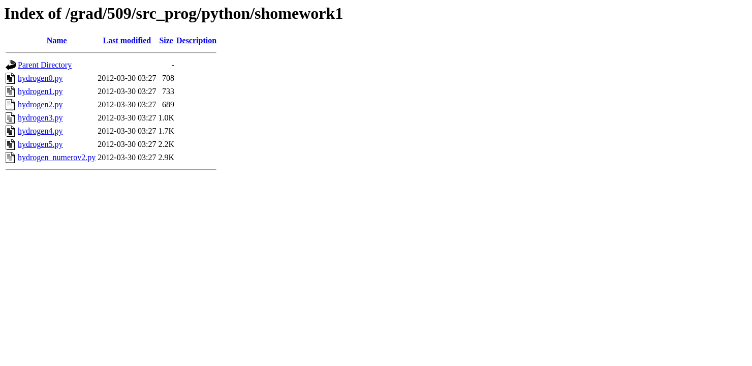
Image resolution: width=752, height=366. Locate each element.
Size (166, 40)
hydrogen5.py (40, 144)
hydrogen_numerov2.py (57, 157)
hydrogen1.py (40, 91)
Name (57, 40)
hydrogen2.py (40, 104)
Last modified (127, 40)
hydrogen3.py (40, 117)
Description (196, 40)
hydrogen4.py (40, 131)
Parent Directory (45, 64)
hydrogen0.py (40, 78)
